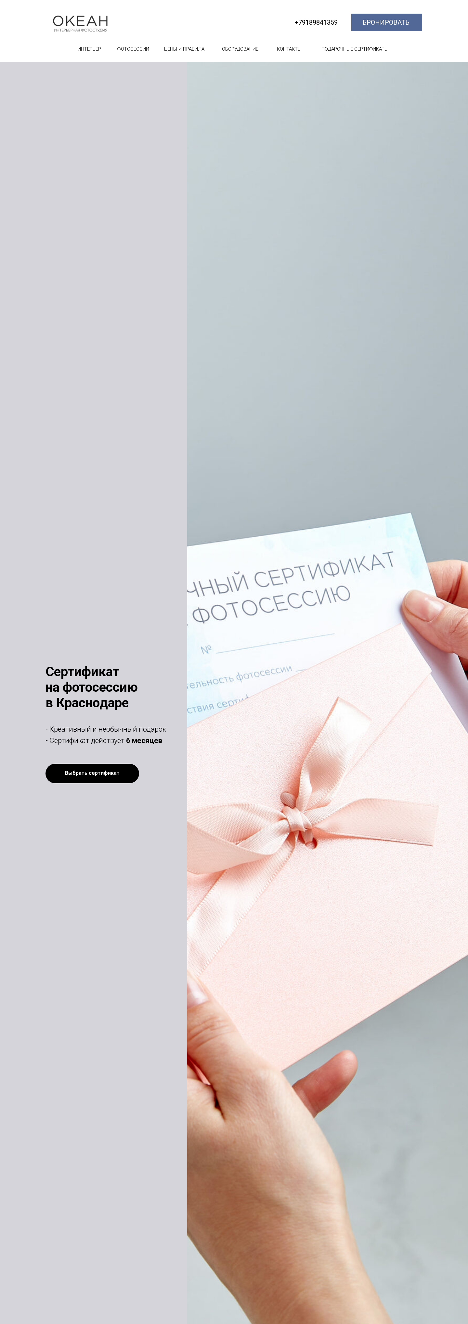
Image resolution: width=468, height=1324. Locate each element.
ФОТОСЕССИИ (133, 49)
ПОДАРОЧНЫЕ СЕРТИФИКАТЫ (354, 49)
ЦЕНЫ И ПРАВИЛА (184, 49)
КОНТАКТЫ (289, 49)
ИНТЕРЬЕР (89, 49)
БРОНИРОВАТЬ (386, 22)
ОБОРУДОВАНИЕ (240, 49)
